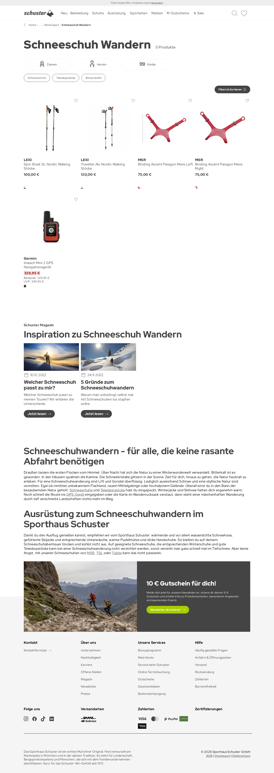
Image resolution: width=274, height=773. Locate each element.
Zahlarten (202, 679)
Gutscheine (146, 679)
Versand (201, 665)
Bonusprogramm (150, 650)
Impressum (222, 756)
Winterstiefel (93, 78)
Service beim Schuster (154, 665)
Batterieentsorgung (152, 694)
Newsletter (88, 686)
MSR (90, 553)
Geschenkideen (149, 686)
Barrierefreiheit (206, 686)
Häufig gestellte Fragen (211, 650)
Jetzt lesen (37, 414)
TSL (99, 553)
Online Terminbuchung (154, 672)
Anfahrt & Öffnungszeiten (213, 658)
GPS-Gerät (75, 494)
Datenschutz (241, 756)
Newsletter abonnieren (165, 609)
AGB (209, 756)
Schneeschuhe (37, 78)
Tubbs (117, 553)
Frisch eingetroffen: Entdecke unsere (131, 2)
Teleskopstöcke (65, 78)
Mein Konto (146, 658)
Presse (85, 694)
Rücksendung (204, 672)
